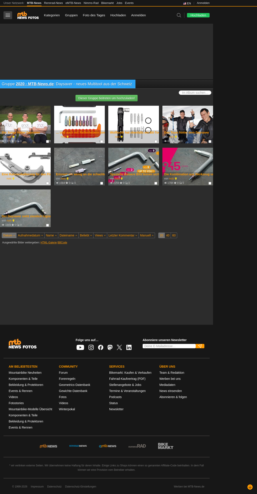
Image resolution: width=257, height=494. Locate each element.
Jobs (119, 3)
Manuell (147, 235)
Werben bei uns (170, 378)
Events (129, 3)
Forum (63, 372)
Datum (9, 235)
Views (100, 235)
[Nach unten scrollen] (250, 487)
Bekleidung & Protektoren (26, 385)
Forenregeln (67, 378)
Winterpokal (67, 409)
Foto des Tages (94, 15)
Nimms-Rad (91, 3)
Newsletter (116, 409)
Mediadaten (167, 385)
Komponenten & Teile (23, 378)
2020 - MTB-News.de (35, 84)
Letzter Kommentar (122, 235)
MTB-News (34, 3)
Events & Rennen (20, 391)
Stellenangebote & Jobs (125, 385)
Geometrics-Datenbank (74, 385)
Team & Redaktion (171, 372)
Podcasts (115, 397)
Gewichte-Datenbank (73, 391)
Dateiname (68, 235)
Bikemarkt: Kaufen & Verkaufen (130, 372)
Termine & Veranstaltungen (127, 391)
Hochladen (118, 15)
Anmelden (203, 3)
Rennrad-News (53, 3)
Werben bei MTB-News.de (189, 486)
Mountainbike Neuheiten (25, 372)
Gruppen (71, 15)
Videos (13, 397)
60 (174, 235)
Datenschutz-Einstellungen (80, 486)
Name (51, 235)
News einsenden (170, 391)
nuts (9, 136)
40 (168, 235)
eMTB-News (73, 3)
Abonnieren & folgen (173, 397)
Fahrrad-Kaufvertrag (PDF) (127, 378)
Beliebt (86, 235)
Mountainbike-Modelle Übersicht (30, 409)
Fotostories (16, 403)
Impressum (37, 486)
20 (161, 235)
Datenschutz (54, 486)
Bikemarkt (107, 3)
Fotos (63, 397)
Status (113, 403)
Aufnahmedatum (30, 235)
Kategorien (52, 15)
